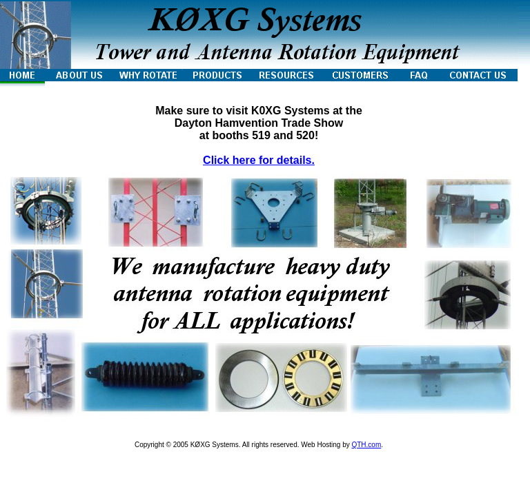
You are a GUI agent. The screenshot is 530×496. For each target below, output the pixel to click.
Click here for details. (259, 160)
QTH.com (366, 444)
